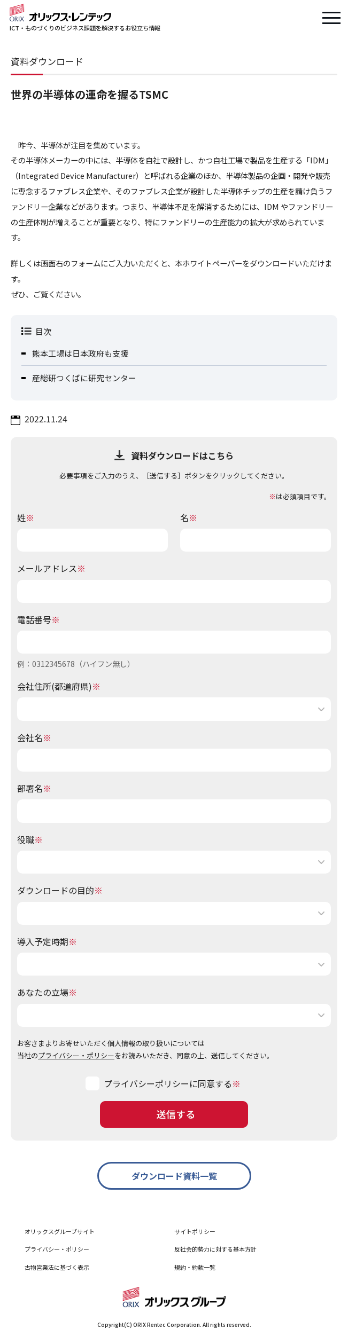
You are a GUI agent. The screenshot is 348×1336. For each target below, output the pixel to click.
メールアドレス (51, 568)
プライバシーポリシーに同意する (168, 1083)
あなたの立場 (47, 992)
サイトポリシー (194, 1231)
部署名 (34, 788)
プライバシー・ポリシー (76, 1055)
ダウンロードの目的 (60, 890)
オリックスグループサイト (60, 1231)
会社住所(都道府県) (58, 686)
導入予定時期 (47, 941)
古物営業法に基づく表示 (57, 1267)
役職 (30, 839)
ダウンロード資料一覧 (174, 1175)
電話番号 (38, 619)
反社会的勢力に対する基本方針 (215, 1249)
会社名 (34, 737)
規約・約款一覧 (194, 1267)
